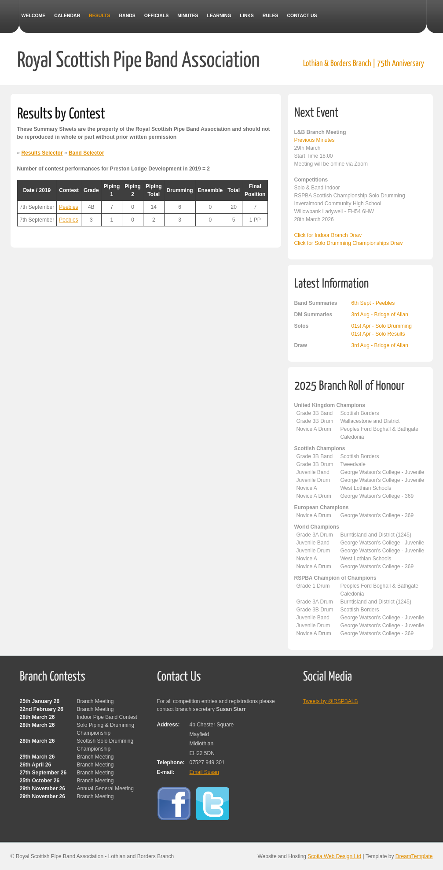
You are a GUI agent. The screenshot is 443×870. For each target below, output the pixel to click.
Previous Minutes (314, 140)
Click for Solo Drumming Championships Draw (348, 243)
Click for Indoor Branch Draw (328, 235)
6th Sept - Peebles (373, 303)
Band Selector (86, 153)
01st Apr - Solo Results (378, 334)
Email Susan (204, 772)
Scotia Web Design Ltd (334, 856)
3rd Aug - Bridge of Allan (379, 314)
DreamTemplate (414, 856)
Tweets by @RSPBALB (330, 701)
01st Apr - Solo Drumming (381, 326)
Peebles (68, 207)
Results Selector (42, 153)
